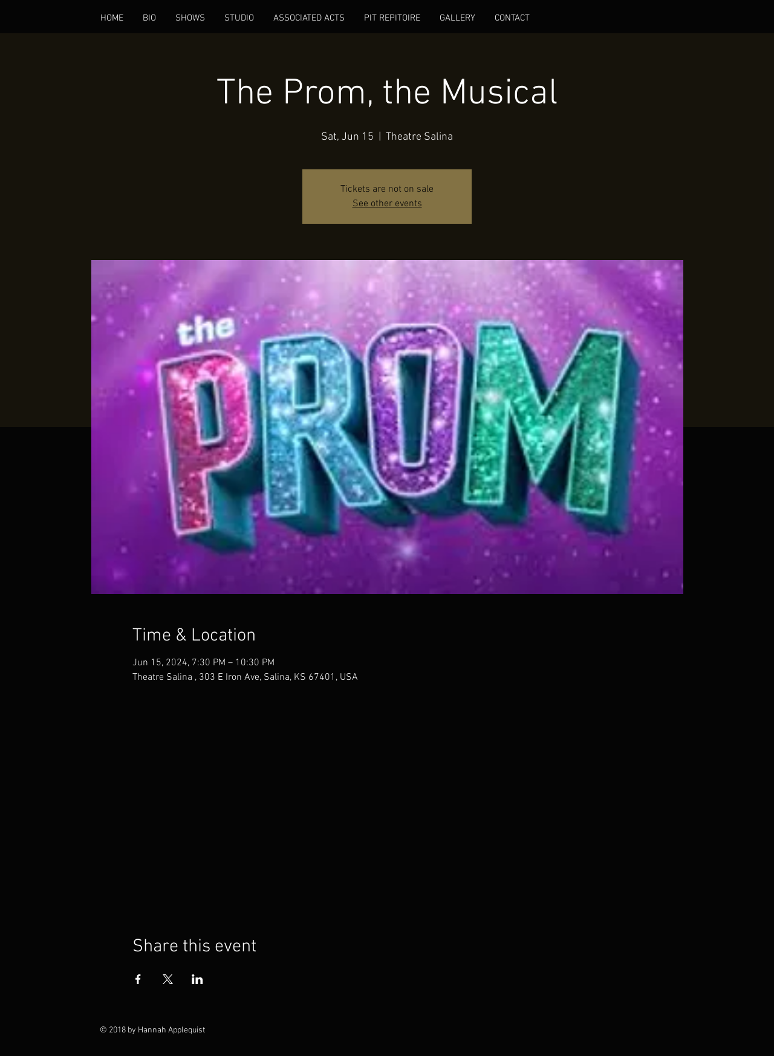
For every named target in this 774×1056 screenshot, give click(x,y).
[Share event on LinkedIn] (197, 979)
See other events (387, 204)
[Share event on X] (168, 979)
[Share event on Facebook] (138, 979)
